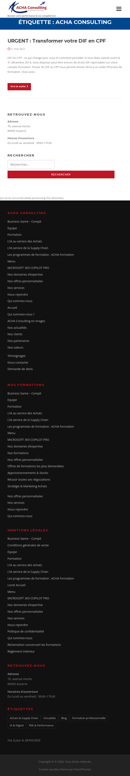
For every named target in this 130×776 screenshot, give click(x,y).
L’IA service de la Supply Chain (28, 248)
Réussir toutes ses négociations (29, 479)
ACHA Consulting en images (26, 321)
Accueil (12, 308)
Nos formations (18, 453)
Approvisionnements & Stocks (28, 473)
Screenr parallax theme (53, 769)
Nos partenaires (18, 341)
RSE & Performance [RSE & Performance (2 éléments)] (41, 725)
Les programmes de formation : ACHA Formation (41, 255)
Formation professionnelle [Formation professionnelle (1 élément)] (89, 718)
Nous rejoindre (18, 294)
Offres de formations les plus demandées (36, 466)
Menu (118, 9)
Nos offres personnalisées (25, 281)
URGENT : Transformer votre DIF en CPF (57, 41)
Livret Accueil (17, 585)
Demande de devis (20, 369)
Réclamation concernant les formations (34, 645)
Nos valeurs (15, 347)
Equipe (12, 228)
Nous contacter (18, 362)
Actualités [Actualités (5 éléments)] (50, 718)
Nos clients (15, 334)
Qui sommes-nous (20, 301)
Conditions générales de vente (28, 545)
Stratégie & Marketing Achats (27, 486)
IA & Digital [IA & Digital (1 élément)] (17, 725)
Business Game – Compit (24, 221)
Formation (15, 235)
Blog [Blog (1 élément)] (64, 718)
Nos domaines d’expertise (25, 274)
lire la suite (19, 86)
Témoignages (17, 356)
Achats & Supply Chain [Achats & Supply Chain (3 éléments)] (24, 718)
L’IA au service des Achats (25, 241)
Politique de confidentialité (26, 631)
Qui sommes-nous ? (21, 314)
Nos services (16, 288)
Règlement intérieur (21, 651)
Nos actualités (17, 328)
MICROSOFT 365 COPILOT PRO (28, 268)
